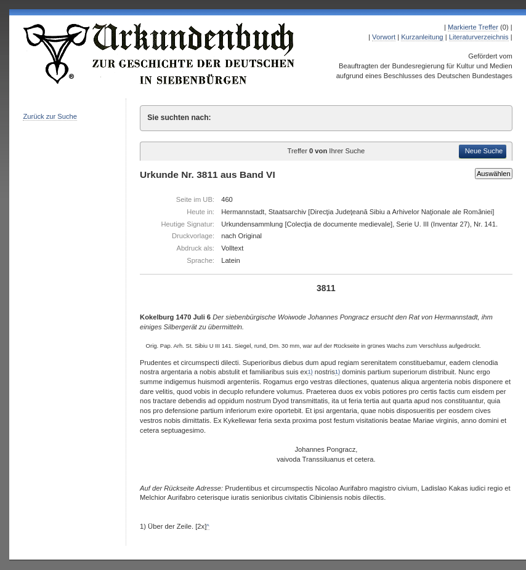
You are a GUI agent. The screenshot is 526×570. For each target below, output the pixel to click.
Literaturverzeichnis (479, 37)
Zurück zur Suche (50, 116)
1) (309, 372)
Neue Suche (484, 151)
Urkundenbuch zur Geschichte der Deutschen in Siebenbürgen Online (159, 53)
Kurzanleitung (422, 37)
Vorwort (383, 37)
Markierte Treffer (473, 27)
